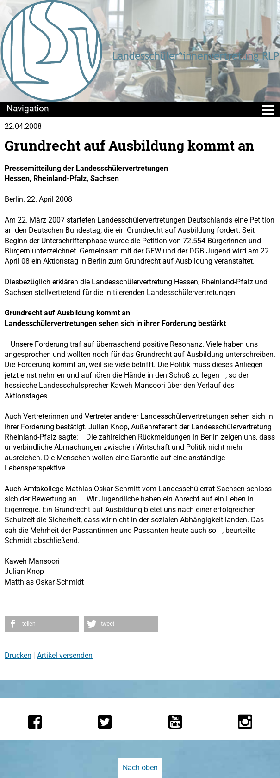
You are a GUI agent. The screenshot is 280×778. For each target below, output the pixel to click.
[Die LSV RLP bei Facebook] (35, 722)
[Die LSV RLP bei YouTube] (175, 722)
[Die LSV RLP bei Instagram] (245, 722)
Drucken (18, 655)
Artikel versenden (65, 655)
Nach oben (140, 767)
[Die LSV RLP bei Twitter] (105, 722)
